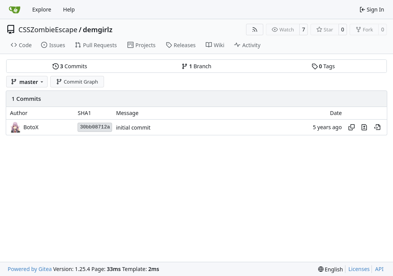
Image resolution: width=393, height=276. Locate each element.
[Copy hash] (351, 127)
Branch (196, 66)
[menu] (330, 269)
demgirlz (97, 29)
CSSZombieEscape (48, 29)
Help (69, 9)
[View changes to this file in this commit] (364, 127)
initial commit (133, 127)
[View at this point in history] (377, 127)
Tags (323, 66)
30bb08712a (95, 127)
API (379, 269)
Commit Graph (77, 81)
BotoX (30, 127)
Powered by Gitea (30, 269)
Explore (41, 9)
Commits (70, 66)
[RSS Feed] (255, 29)
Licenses (359, 269)
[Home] (14, 9)
